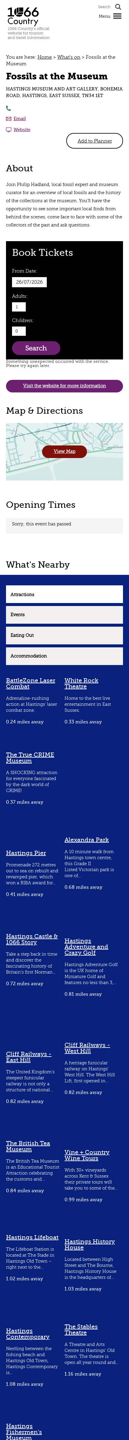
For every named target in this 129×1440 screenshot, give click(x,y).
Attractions (22, 594)
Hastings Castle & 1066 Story (32, 939)
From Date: (25, 271)
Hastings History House (89, 1244)
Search (35, 348)
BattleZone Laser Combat (30, 683)
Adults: (20, 296)
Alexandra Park (86, 839)
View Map (64, 451)
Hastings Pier (26, 853)
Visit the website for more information (64, 386)
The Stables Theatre (81, 1329)
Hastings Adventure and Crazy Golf (86, 946)
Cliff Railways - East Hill (29, 1057)
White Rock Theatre (81, 683)
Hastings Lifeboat (32, 1237)
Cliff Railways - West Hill (87, 1048)
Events (17, 614)
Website (22, 129)
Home (45, 57)
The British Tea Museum (28, 1146)
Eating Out (22, 635)
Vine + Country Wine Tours (87, 1155)
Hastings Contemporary (28, 1333)
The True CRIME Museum (30, 757)
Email (20, 118)
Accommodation (28, 656)
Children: (23, 320)
